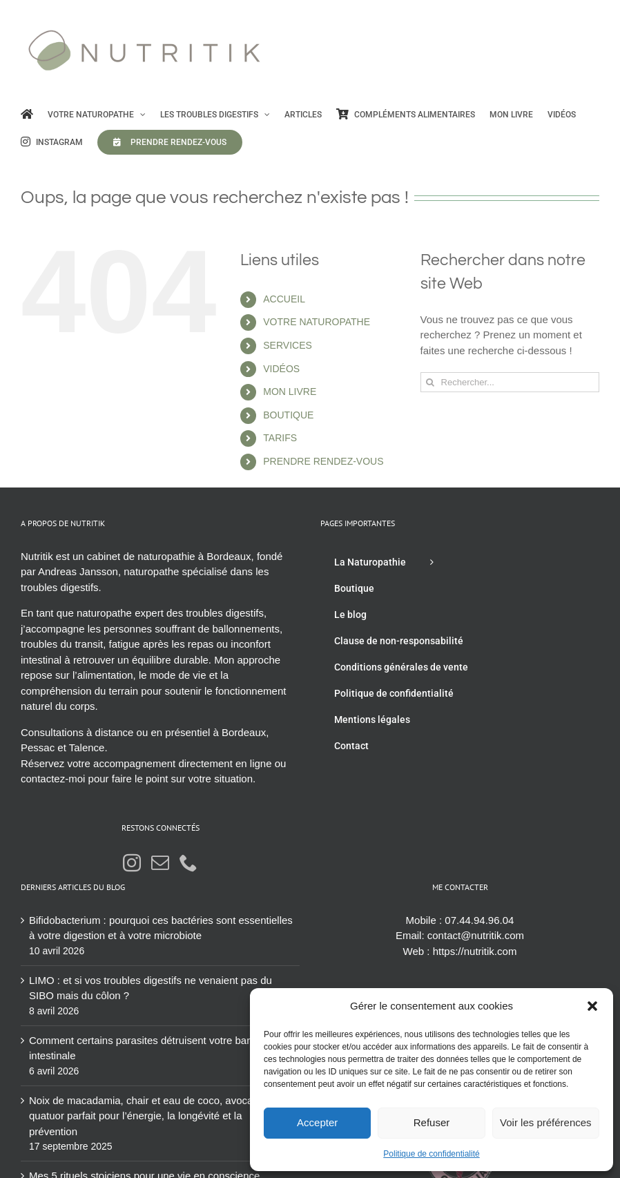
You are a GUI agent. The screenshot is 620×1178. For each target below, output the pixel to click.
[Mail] (160, 862)
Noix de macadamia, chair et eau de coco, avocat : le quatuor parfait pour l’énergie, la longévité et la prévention (151, 1115)
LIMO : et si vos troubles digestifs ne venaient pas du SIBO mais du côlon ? (150, 988)
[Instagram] (132, 862)
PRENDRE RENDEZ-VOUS (323, 461)
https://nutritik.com (475, 951)
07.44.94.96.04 (479, 920)
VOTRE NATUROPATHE (316, 321)
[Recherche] (430, 382)
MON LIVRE (289, 391)
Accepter (317, 1122)
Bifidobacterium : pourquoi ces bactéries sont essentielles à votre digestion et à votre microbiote (161, 928)
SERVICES (287, 345)
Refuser (432, 1122)
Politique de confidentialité (431, 1154)
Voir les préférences (546, 1122)
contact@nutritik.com (475, 935)
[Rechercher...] (509, 382)
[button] (592, 1006)
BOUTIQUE (288, 415)
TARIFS (280, 437)
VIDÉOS (281, 368)
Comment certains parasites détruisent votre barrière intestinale (150, 1048)
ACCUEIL (284, 299)
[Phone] (188, 862)
